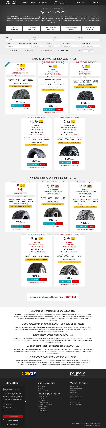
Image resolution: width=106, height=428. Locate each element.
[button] (13, 424)
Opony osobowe (42, 396)
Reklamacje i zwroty (75, 398)
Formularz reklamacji (76, 404)
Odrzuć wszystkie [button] (13, 420)
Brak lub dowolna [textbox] (91, 46)
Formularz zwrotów (75, 402)
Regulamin (73, 390)
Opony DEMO (64, 50)
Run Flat (14, 50)
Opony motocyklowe (43, 402)
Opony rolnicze (42, 408)
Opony (24, 2)
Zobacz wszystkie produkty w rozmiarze (53, 297)
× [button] (23, 387)
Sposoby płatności (75, 394)
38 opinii (42, 251)
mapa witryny (87, 425)
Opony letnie (41, 386)
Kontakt (72, 400)
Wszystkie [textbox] (17, 40)
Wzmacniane (30, 50)
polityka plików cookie (95, 425)
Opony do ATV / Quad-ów (45, 404)
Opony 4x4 (41, 398)
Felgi (34, 2)
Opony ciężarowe (43, 406)
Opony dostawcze (43, 400)
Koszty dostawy (74, 392)
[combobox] (17, 40)
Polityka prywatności (76, 396)
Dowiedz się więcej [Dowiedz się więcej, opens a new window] (14, 401)
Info (83, 2)
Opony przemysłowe (43, 410)
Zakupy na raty (74, 386)
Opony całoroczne (43, 390)
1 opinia (42, 134)
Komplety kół (43, 2)
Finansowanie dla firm (17, 109)
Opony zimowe (42, 388)
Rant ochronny (48, 50)
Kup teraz (26, 105)
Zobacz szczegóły (17, 105)
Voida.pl (45, 8)
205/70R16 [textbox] (18, 46)
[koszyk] (96, 2)
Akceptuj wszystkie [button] (13, 417)
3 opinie (58, 79)
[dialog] (13, 406)
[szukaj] (90, 2)
